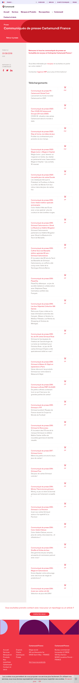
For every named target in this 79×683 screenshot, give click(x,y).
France (9, 2)
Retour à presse (12, 38)
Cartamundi (58, 12)
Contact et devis (10, 17)
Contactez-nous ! (39, 614)
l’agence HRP (42, 72)
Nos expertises (44, 12)
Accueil (6, 12)
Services (15, 12)
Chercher (41, 2)
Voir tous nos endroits (37, 662)
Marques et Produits (28, 12)
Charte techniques (63, 2)
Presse (75, 2)
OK (40, 681)
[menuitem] (6, 11)
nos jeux (50, 64)
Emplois (51, 2)
